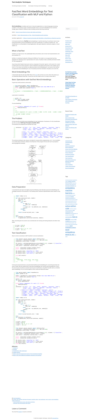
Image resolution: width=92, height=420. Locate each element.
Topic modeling (69, 164)
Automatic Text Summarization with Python (21, 403)
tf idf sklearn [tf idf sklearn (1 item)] (72, 219)
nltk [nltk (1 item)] (74, 201)
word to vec (17, 400)
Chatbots (67, 144)
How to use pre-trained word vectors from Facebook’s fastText (27, 353)
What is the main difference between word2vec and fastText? (27, 355)
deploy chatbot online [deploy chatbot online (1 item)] (72, 184)
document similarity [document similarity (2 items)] (69, 185)
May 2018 (67, 55)
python (36, 399)
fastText (14, 399)
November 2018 (69, 48)
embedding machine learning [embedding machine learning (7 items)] (70, 190)
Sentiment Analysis (69, 154)
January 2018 (68, 60)
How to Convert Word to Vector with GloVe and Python (28, 32)
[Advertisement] (33, 22)
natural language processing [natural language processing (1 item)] (69, 201)
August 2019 (68, 42)
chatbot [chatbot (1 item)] (66, 181)
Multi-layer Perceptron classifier (29, 399)
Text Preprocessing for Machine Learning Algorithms (70, 161)
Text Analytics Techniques (21, 2)
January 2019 (68, 46)
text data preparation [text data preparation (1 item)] (73, 213)
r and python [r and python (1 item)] (71, 208)
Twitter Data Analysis (70, 166)
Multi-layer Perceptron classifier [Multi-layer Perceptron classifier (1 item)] (72, 199)
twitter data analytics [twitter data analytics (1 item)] (71, 222)
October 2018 (68, 49)
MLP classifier (19, 399)
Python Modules (69, 152)
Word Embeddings (17, 398)
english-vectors (16, 352)
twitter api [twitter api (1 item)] (71, 221)
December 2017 (69, 62)
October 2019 (68, 40)
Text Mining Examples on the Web (19, 5)
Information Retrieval (70, 151)
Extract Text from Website (71, 149)
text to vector (48, 399)
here (36, 74)
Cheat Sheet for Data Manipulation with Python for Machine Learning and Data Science (70, 85)
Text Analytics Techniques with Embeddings (37, 5)
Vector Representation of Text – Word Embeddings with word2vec (32, 35)
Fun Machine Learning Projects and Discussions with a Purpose (71, 73)
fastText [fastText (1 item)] (73, 193)
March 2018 (68, 58)
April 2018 (67, 57)
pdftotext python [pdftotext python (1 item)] (70, 202)
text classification (42, 399)
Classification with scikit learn (20, 350)
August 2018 (68, 53)
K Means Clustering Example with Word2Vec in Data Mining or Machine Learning (42, 38)
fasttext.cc (15, 347)
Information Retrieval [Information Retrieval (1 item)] (68, 195)
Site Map (50, 5)
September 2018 (69, 51)
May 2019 (67, 44)
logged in (20, 411)
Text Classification (69, 156)
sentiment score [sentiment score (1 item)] (70, 210)
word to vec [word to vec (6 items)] (69, 234)
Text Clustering (68, 158)
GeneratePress (55, 418)
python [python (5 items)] (67, 206)
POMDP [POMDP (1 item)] (76, 204)
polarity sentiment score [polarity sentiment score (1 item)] (71, 204)
